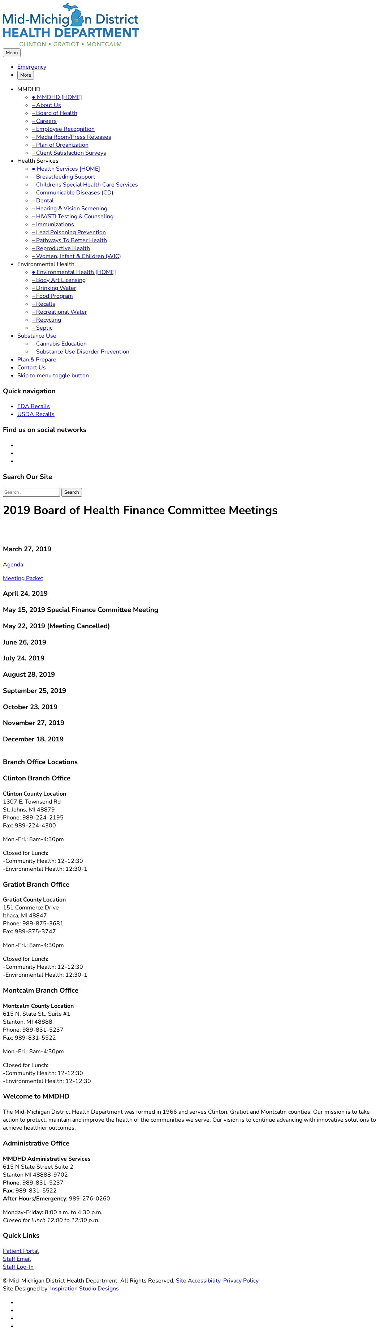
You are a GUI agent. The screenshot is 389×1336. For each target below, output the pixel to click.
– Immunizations (53, 224)
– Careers (44, 121)
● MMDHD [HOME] (57, 97)
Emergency (31, 67)
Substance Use (36, 336)
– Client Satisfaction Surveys (69, 153)
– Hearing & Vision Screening (69, 209)
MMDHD (28, 89)
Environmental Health (45, 264)
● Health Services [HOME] (66, 169)
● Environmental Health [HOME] (74, 272)
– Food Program (52, 296)
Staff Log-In (18, 1267)
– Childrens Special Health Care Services (85, 185)
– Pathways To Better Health (69, 240)
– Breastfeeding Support (63, 177)
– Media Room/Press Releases (71, 137)
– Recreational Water (59, 312)
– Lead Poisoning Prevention (69, 232)
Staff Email (17, 1259)
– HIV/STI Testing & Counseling (72, 216)
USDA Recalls (36, 414)
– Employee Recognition (63, 129)
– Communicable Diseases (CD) (72, 193)
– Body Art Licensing (59, 280)
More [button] (25, 75)
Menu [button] (12, 53)
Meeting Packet (23, 578)
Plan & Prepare (36, 360)
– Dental (43, 201)
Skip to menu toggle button (53, 376)
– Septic (42, 328)
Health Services (38, 161)
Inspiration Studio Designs (84, 1289)
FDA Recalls (33, 406)
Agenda (13, 565)
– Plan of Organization (60, 145)
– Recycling (46, 320)
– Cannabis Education (59, 344)
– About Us (46, 105)
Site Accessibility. (199, 1281)
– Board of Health (54, 113)
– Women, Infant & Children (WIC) (76, 256)
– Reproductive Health (61, 248)
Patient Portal (21, 1251)
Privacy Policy (241, 1281)
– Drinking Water (54, 288)
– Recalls (43, 304)
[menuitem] (201, 67)
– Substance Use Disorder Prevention (80, 352)
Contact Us (31, 368)
